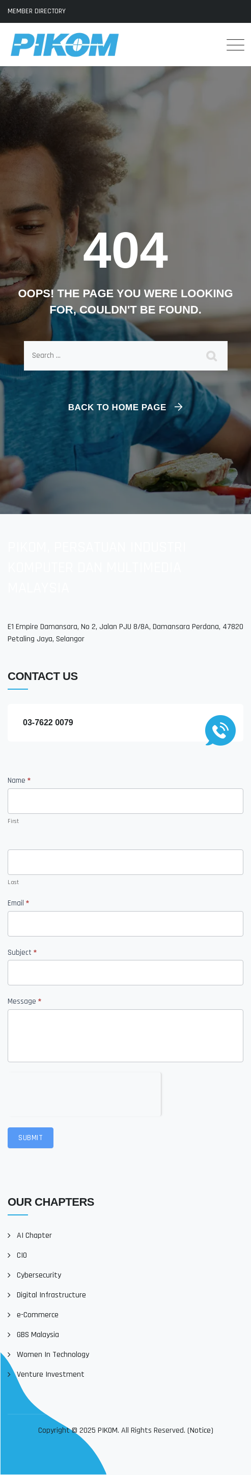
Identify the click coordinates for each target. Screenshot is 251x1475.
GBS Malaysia (38, 1334)
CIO (22, 1255)
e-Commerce (38, 1315)
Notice (200, 1430)
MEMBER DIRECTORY (37, 11)
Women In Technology (53, 1354)
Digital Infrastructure (51, 1295)
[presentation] (84, 1092)
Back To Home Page (117, 407)
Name (19, 780)
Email (18, 903)
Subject (22, 952)
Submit (30, 1138)
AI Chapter (34, 1235)
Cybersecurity (39, 1275)
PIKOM (108, 1430)
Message (24, 1001)
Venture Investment (51, 1374)
